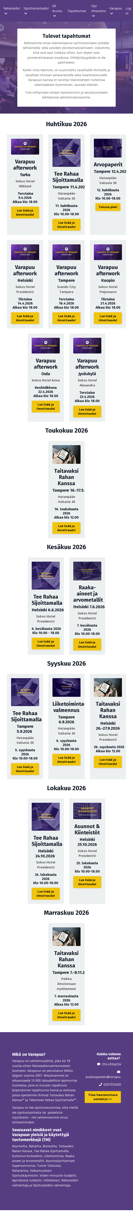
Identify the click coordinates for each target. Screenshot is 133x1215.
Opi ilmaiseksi (98, 11)
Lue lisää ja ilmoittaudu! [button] (25, 213)
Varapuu (116, 10)
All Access (57, 11)
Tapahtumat (76, 11)
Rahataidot (12, 10)
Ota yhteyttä (111, 1062)
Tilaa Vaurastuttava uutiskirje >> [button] (102, 1095)
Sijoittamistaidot (36, 10)
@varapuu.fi (116, 1075)
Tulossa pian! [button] (108, 208)
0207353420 (112, 1083)
